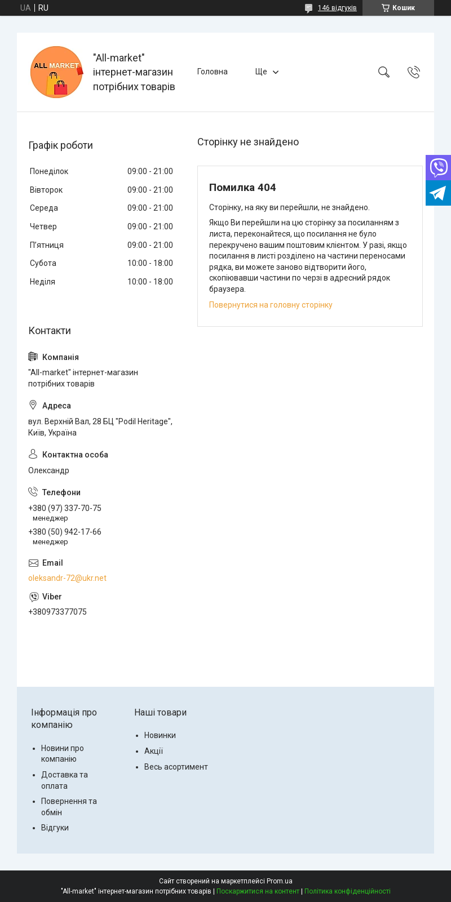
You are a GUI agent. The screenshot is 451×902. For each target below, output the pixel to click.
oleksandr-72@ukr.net (67, 578)
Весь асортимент (176, 766)
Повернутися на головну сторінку (271, 304)
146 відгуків (337, 8)
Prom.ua (280, 881)
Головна (212, 71)
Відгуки (55, 827)
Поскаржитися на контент (257, 891)
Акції (153, 751)
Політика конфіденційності (347, 891)
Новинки (160, 735)
